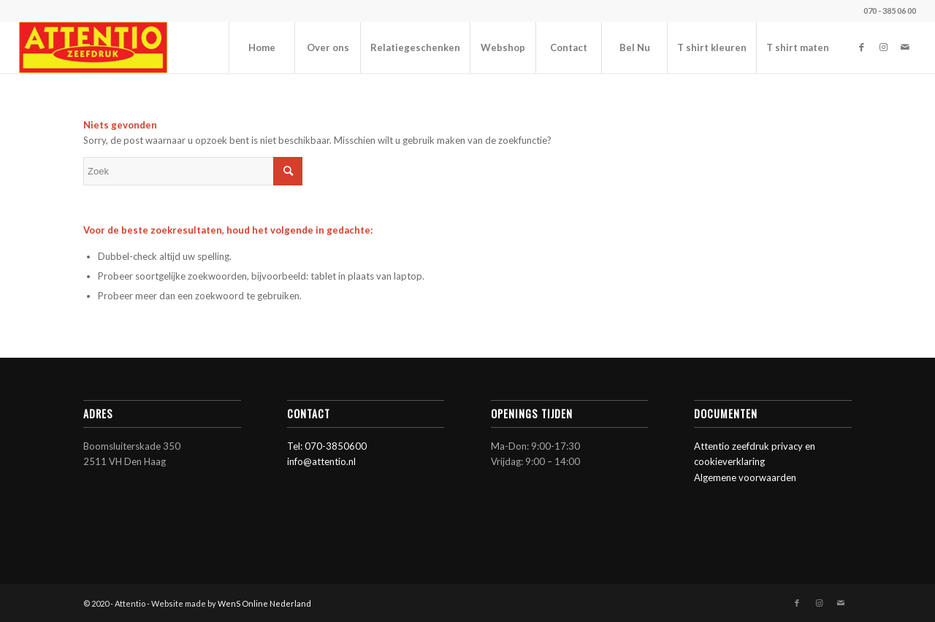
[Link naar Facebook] (861, 47)
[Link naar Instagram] (883, 47)
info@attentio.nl (321, 461)
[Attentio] (93, 47)
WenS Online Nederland (264, 603)
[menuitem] (261, 47)
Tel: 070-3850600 (327, 446)
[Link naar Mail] (905, 47)
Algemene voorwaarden (745, 477)
